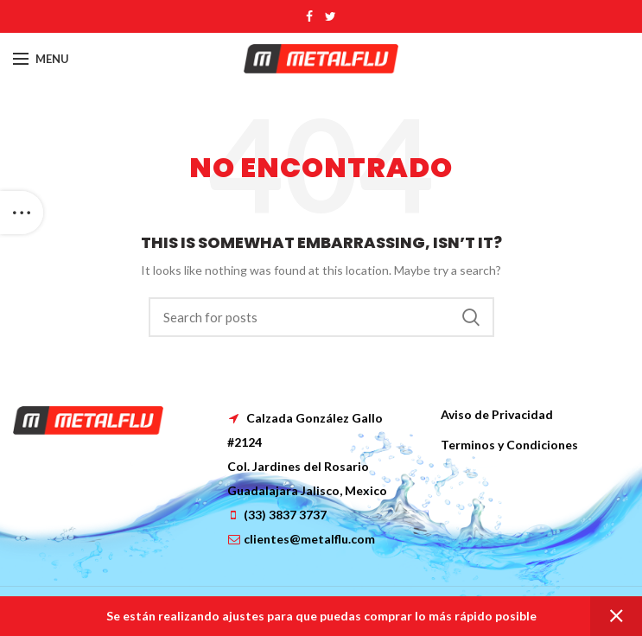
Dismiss (616, 616)
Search (471, 317)
